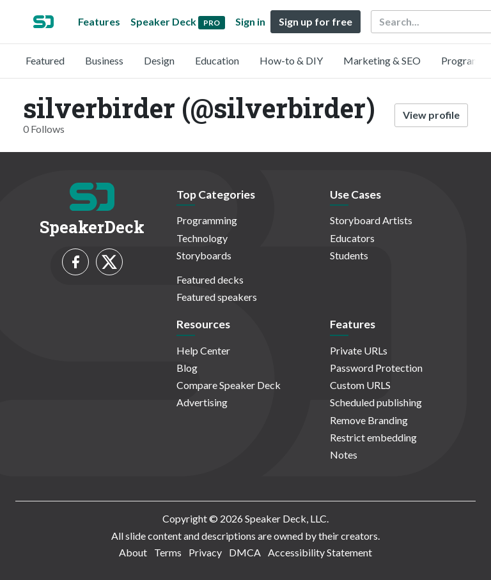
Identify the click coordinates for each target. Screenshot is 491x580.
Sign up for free (315, 21)
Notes (343, 454)
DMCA (245, 552)
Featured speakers (216, 297)
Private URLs (358, 350)
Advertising (202, 402)
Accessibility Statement (320, 552)
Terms (168, 552)
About (133, 552)
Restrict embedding (373, 437)
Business (104, 60)
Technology (202, 238)
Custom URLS (360, 385)
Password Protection (376, 368)
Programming (206, 220)
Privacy (205, 552)
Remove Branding (369, 420)
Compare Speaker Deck (228, 385)
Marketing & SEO (382, 60)
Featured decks (210, 279)
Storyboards (203, 255)
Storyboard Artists (371, 220)
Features (99, 21)
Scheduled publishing (376, 402)
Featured (45, 60)
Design (159, 60)
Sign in (250, 21)
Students (349, 255)
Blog (187, 368)
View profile (431, 115)
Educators (352, 238)
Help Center (203, 350)
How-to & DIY (291, 60)
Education (217, 60)
